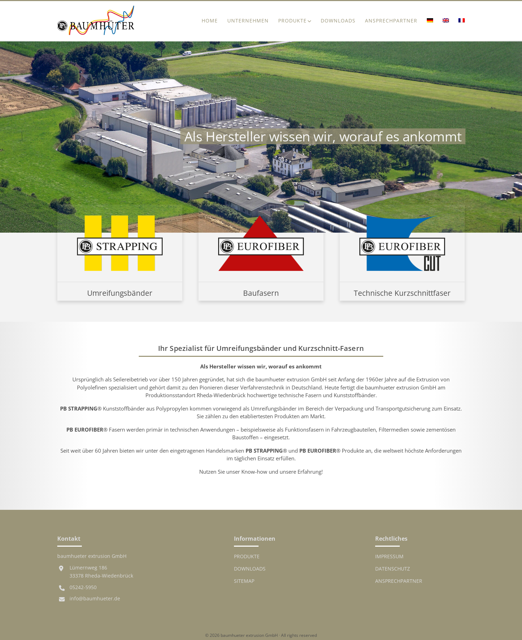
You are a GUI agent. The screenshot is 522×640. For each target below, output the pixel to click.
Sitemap (244, 581)
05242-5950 (83, 587)
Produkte (292, 21)
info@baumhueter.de (95, 598)
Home (210, 21)
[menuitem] (430, 21)
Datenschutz (392, 569)
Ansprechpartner (391, 21)
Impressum (389, 556)
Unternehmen (248, 21)
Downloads (338, 21)
